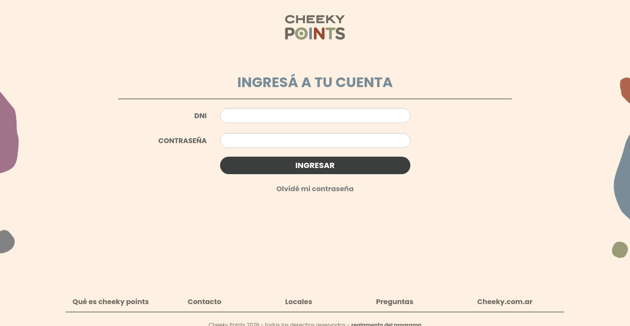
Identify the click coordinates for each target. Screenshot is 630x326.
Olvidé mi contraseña (315, 189)
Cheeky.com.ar (504, 302)
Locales (298, 302)
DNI (200, 116)
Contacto (204, 302)
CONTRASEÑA (182, 141)
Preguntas (394, 302)
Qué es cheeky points (111, 302)
